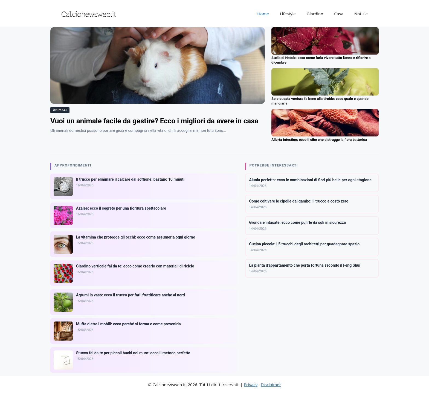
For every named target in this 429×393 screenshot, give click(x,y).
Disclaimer (271, 384)
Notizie (361, 13)
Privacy (250, 384)
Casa (338, 13)
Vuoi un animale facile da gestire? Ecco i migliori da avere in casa (154, 121)
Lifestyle (288, 13)
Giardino (315, 13)
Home (263, 13)
